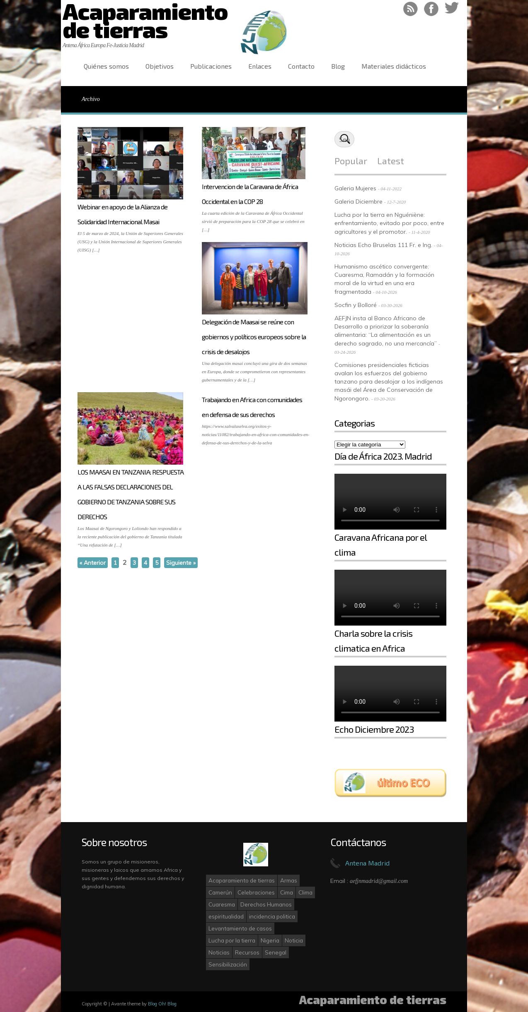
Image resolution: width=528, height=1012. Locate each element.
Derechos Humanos (266, 904)
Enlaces (259, 66)
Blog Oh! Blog (162, 1004)
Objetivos (159, 66)
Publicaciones (211, 66)
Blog (338, 66)
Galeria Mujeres (355, 188)
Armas (288, 880)
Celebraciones (256, 892)
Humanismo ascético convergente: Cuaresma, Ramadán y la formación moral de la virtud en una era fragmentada (384, 279)
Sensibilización (227, 964)
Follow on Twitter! (452, 9)
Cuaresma (221, 904)
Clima (305, 892)
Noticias (219, 952)
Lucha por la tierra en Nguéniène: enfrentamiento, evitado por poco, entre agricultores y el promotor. (389, 223)
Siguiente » (181, 562)
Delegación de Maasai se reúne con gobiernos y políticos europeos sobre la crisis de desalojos (254, 336)
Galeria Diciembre (358, 201)
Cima (286, 892)
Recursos (247, 952)
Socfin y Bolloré (355, 305)
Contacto (301, 66)
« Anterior (93, 562)
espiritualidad (226, 916)
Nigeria (270, 940)
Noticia (294, 940)
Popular (350, 160)
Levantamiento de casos (240, 928)
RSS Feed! (410, 9)
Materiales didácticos (393, 66)
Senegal (275, 952)
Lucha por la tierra (231, 940)
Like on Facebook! (431, 9)
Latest (390, 160)
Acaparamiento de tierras (241, 880)
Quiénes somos (106, 66)
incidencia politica (272, 916)
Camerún (220, 892)
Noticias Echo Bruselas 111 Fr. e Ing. (383, 245)
